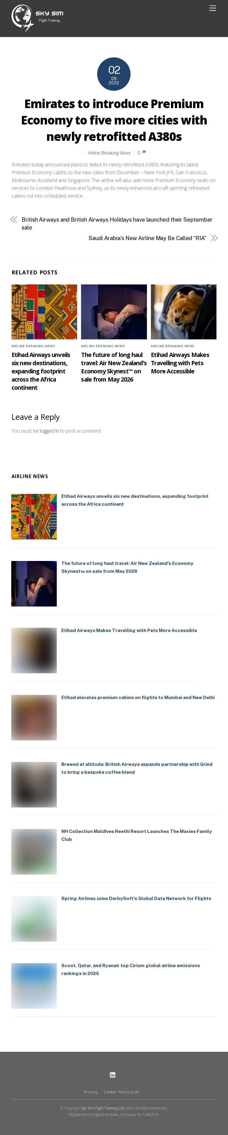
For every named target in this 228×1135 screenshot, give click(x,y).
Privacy (91, 1092)
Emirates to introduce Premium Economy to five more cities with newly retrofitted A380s (114, 120)
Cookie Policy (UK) (121, 1092)
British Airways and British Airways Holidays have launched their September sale (117, 223)
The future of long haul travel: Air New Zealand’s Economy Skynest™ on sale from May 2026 (114, 367)
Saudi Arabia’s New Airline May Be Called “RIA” (147, 238)
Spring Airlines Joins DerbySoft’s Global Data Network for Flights (136, 898)
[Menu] (213, 8)
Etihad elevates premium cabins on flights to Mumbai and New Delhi (138, 697)
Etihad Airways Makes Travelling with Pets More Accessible (180, 363)
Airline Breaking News (109, 153)
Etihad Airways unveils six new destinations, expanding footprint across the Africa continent (41, 371)
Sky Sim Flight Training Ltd (102, 1108)
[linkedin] (113, 1074)
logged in (49, 430)
